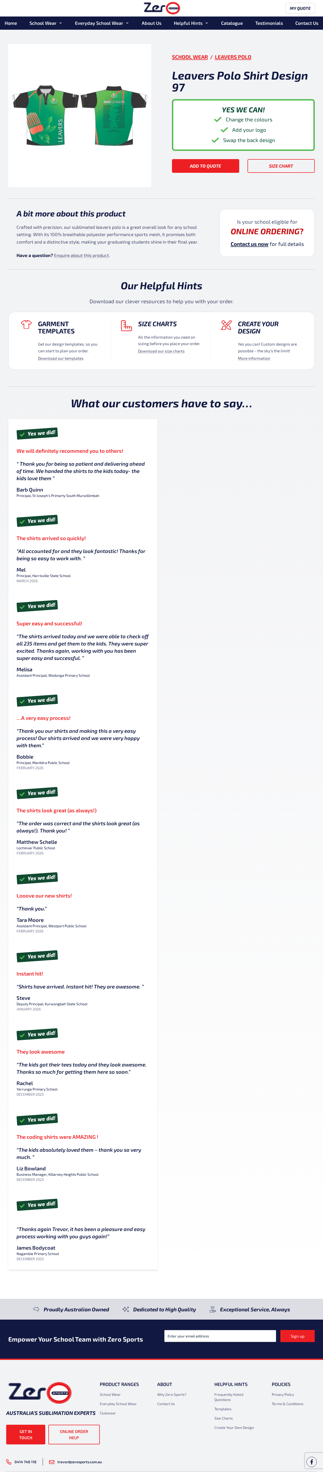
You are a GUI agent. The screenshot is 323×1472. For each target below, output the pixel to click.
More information (254, 358)
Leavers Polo (233, 57)
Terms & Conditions (287, 1403)
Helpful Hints (188, 23)
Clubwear (108, 1413)
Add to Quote (205, 166)
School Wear (42, 23)
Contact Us (306, 23)
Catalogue (232, 23)
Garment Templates (56, 327)
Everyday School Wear (99, 23)
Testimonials (269, 23)
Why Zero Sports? (171, 1394)
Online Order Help (74, 1434)
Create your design (258, 327)
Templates (222, 1409)
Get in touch (25, 1434)
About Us (151, 23)
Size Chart (281, 166)
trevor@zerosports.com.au (75, 1462)
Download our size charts (161, 350)
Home (11, 23)
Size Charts (157, 324)
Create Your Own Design (234, 1427)
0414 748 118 (21, 1462)
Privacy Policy (283, 1394)
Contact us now (249, 244)
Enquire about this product (81, 255)
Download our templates (61, 358)
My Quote (300, 8)
